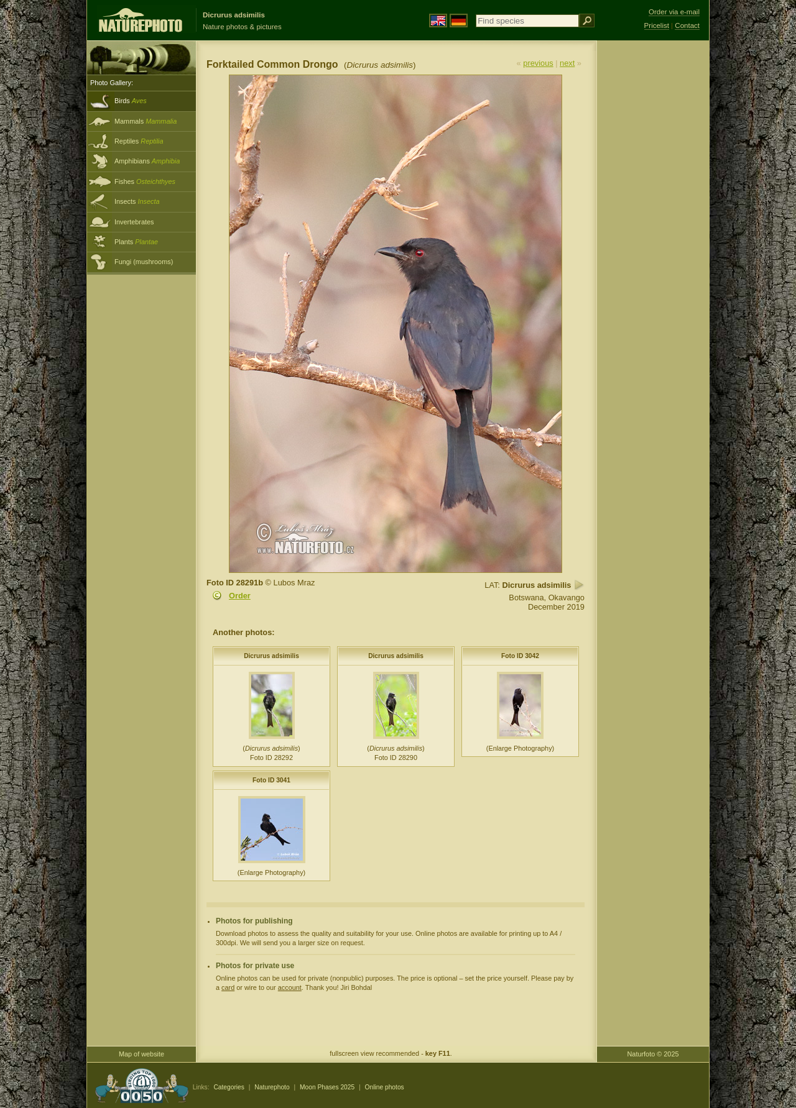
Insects (137, 201)
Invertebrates (134, 222)
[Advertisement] (653, 239)
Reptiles (139, 141)
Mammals (145, 121)
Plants (136, 241)
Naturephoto (271, 1087)
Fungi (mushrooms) (143, 261)
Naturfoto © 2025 (653, 1054)
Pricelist (656, 25)
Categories (228, 1087)
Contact (687, 25)
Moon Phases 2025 (327, 1087)
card (227, 987)
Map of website (141, 1054)
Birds (130, 100)
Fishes (144, 181)
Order (240, 595)
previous (538, 63)
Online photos (384, 1087)
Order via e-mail (674, 12)
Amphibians (147, 161)
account (290, 987)
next (567, 63)
